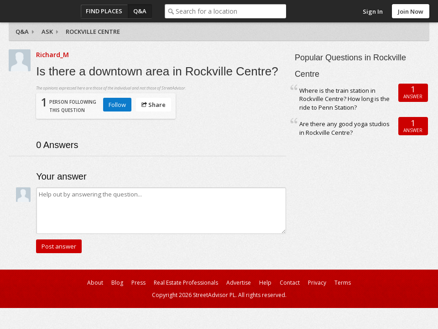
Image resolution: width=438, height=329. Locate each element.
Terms (342, 283)
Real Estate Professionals (186, 283)
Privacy (317, 283)
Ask (47, 31)
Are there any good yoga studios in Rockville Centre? (344, 128)
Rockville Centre (93, 31)
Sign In (373, 11)
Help (265, 283)
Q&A (139, 11)
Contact (290, 283)
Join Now (410, 11)
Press (138, 283)
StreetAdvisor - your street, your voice (45, 11)
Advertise (238, 283)
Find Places (104, 11)
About (95, 283)
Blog (117, 283)
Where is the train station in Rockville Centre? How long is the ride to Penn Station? (344, 98)
